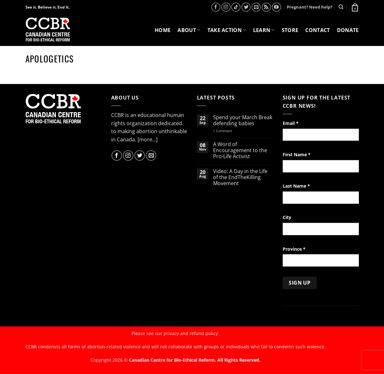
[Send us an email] (256, 7)
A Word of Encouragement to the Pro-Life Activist (240, 150)
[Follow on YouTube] (276, 7)
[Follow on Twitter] (246, 7)
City (287, 217)
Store (290, 30)
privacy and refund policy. (191, 333)
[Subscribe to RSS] (266, 7)
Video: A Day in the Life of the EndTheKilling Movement (240, 177)
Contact (317, 30)
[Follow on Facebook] (215, 7)
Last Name (296, 186)
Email (291, 123)
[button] (354, 7)
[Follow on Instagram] (226, 7)
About (189, 30)
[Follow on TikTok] (235, 7)
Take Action (226, 30)
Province (294, 249)
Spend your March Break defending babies (242, 120)
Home (163, 30)
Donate (348, 30)
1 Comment (231, 131)
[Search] (341, 7)
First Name (297, 155)
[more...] (148, 139)
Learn (264, 30)
